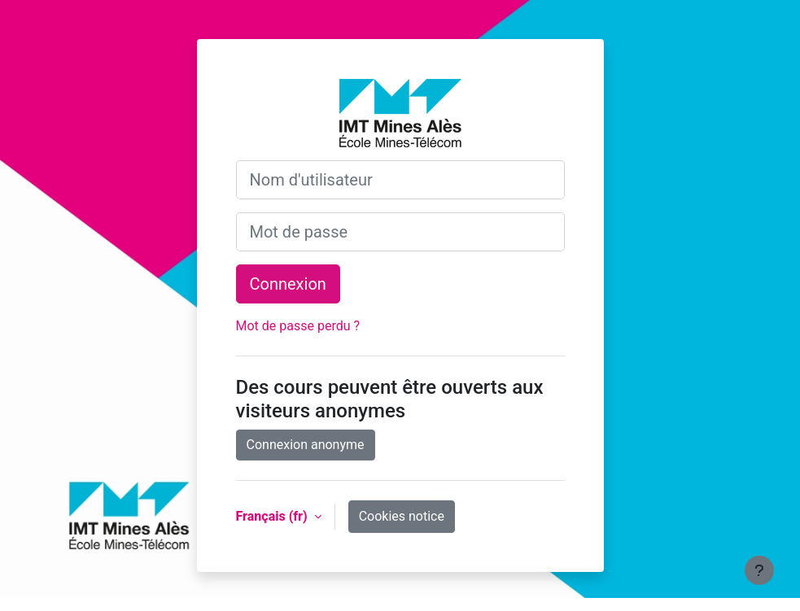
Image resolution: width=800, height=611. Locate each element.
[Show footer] (759, 570)
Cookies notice (401, 516)
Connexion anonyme (306, 444)
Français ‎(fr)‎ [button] (273, 516)
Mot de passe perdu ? (298, 326)
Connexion (288, 284)
